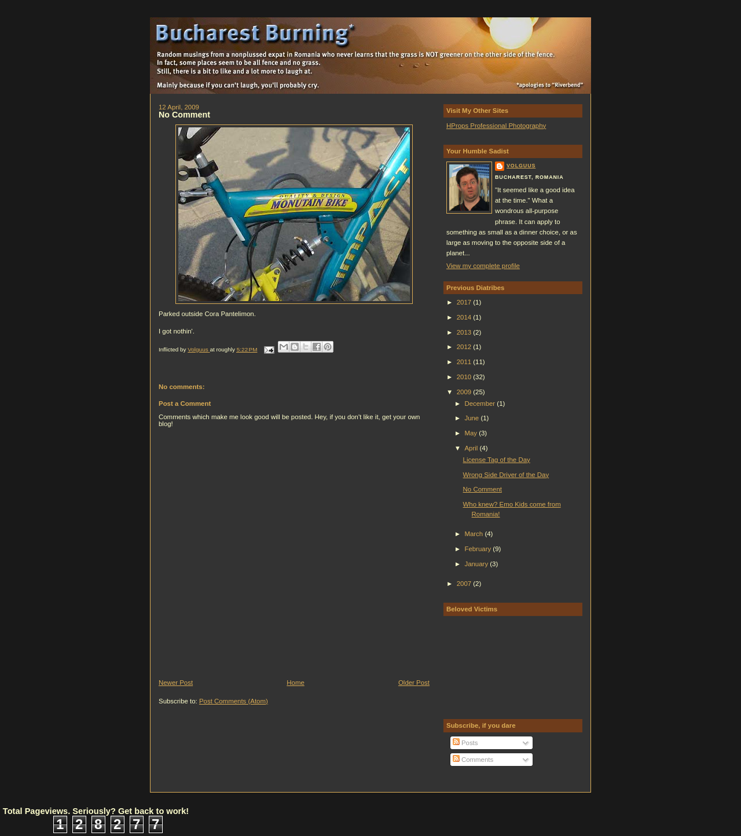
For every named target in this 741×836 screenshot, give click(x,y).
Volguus (521, 165)
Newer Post (176, 682)
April (471, 448)
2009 (465, 391)
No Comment (482, 489)
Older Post (414, 682)
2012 (465, 346)
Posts (465, 742)
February (478, 548)
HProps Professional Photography (496, 125)
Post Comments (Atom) (233, 701)
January (477, 563)
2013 (465, 332)
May (471, 433)
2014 (465, 317)
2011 (465, 361)
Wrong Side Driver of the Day (506, 474)
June (472, 418)
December (480, 403)
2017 (465, 302)
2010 (465, 376)
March (474, 533)
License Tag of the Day (496, 459)
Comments (473, 759)
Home (296, 682)
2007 (465, 583)
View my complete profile (483, 265)
